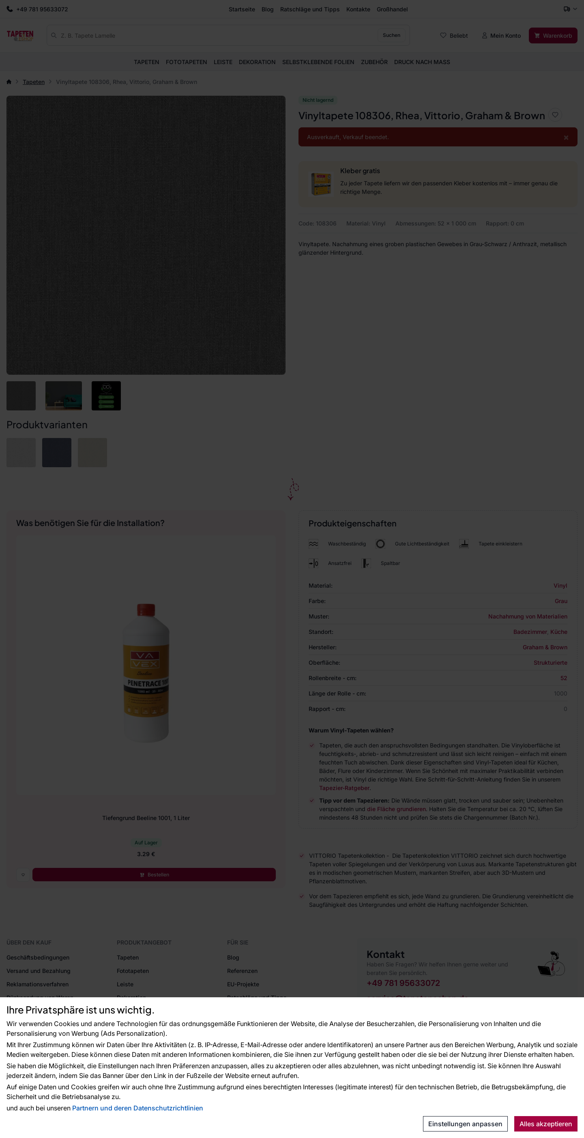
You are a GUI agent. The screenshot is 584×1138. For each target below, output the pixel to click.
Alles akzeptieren (546, 1124)
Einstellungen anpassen (465, 1124)
